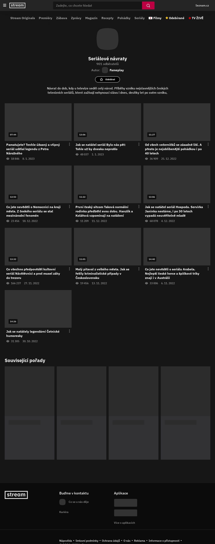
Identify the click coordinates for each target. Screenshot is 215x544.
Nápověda (65, 540)
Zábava (61, 18)
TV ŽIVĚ (197, 18)
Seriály (139, 18)
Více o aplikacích (124, 522)
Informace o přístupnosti (164, 540)
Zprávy (76, 18)
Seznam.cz (202, 5)
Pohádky (124, 18)
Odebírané (176, 18)
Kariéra (63, 512)
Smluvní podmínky (87, 540)
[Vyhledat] (148, 5)
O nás (127, 540)
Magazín (91, 18)
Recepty (107, 18)
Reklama (139, 540)
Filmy (157, 18)
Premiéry (45, 18)
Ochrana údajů (111, 540)
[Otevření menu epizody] (67, 144)
